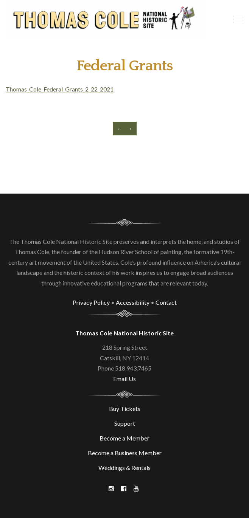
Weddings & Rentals (124, 467)
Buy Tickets (124, 408)
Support (124, 423)
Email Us (124, 378)
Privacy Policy (91, 302)
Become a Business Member (125, 452)
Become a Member (124, 438)
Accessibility (132, 302)
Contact (166, 302)
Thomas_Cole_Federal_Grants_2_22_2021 (60, 89)
